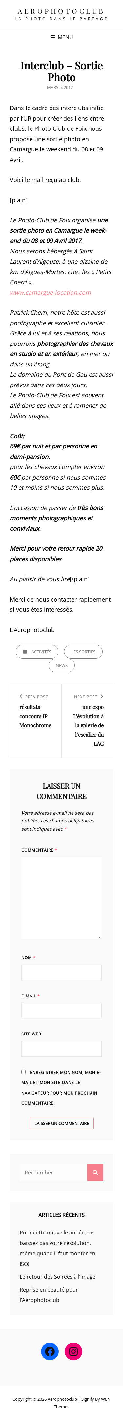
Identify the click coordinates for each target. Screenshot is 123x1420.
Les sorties (83, 652)
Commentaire (39, 850)
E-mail (30, 996)
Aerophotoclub (61, 10)
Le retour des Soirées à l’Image (57, 1276)
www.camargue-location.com (50, 292)
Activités (41, 652)
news (62, 665)
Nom (28, 957)
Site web (31, 1034)
